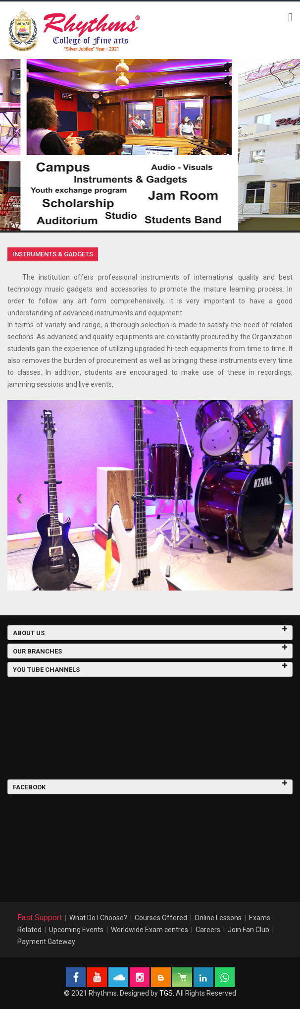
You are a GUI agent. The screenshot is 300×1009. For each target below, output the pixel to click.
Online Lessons (218, 918)
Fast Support (39, 917)
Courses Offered (161, 918)
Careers (208, 930)
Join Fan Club (248, 930)
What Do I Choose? (98, 918)
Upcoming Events (76, 930)
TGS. (166, 993)
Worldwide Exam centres (149, 930)
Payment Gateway (46, 942)
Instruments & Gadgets (52, 254)
